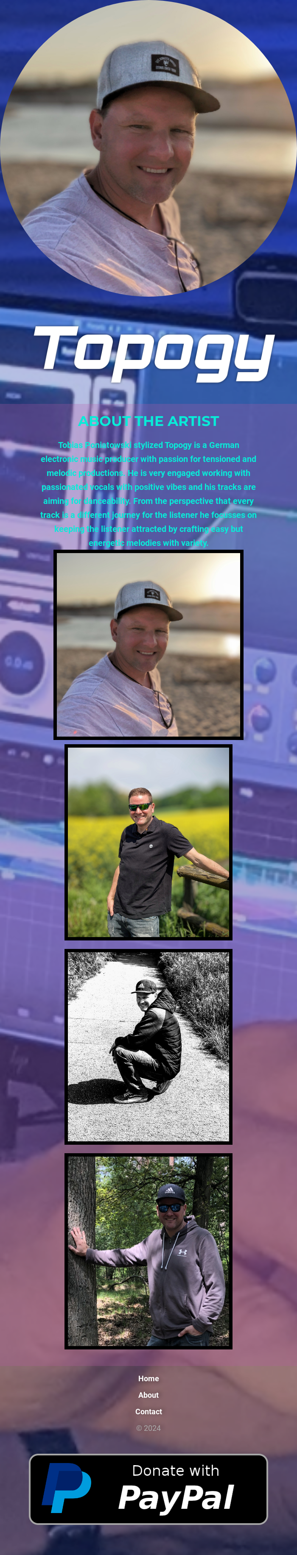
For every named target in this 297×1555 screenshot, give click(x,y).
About (148, 1395)
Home (148, 1378)
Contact (148, 1411)
